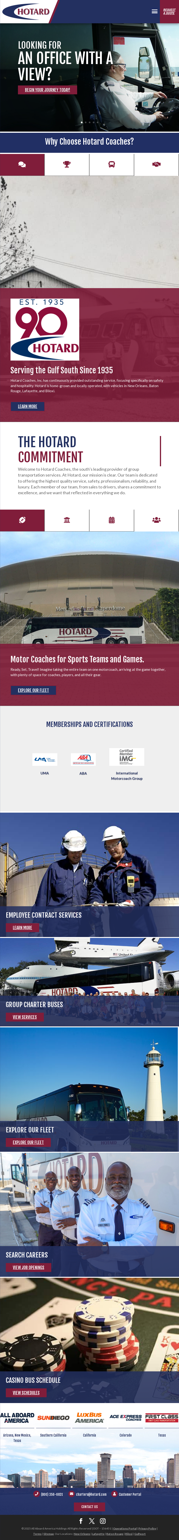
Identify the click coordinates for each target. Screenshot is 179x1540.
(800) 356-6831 (52, 1494)
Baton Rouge (114, 1534)
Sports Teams (22, 523)
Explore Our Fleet (33, 690)
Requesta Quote (169, 11)
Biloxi (128, 1534)
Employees (156, 523)
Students (67, 523)
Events (112, 523)
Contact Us (89, 1507)
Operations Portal (125, 1528)
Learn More (27, 406)
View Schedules (26, 1392)
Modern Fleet (112, 168)
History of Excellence (22, 168)
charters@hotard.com (91, 1494)
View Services (25, 1017)
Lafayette (98, 1534)
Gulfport (140, 1534)
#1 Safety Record (67, 168)
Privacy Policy (147, 1528)
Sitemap (48, 1534)
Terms (37, 1534)
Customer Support (156, 168)
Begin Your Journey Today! (47, 89)
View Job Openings (28, 1267)
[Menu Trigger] (154, 12)
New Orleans (82, 1534)
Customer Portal (130, 1494)
